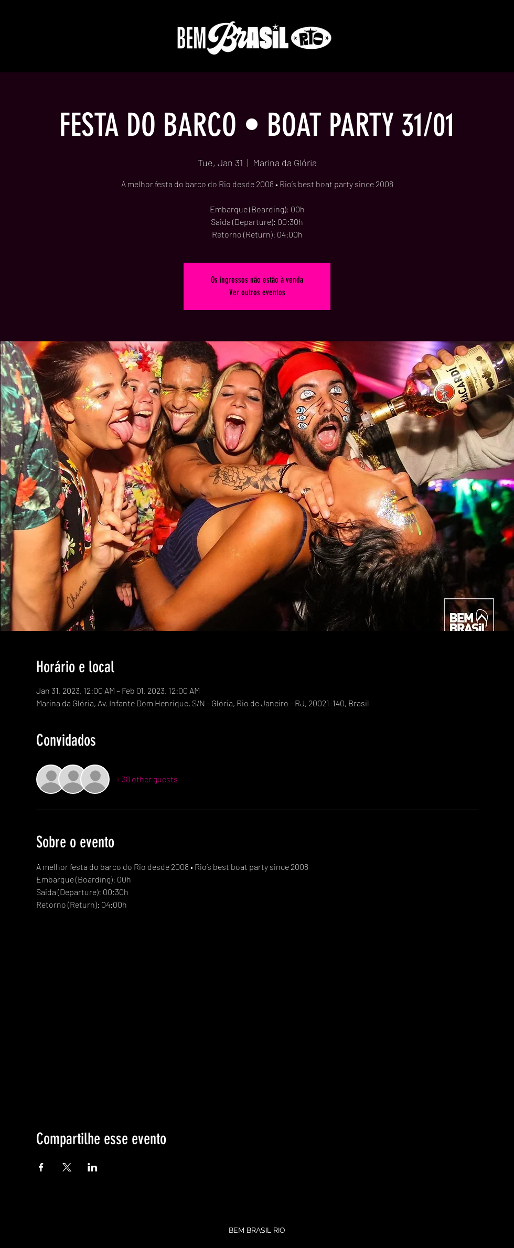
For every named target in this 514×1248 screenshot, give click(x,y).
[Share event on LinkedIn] (93, 1167)
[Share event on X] (67, 1167)
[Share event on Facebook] (41, 1167)
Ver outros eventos (257, 292)
